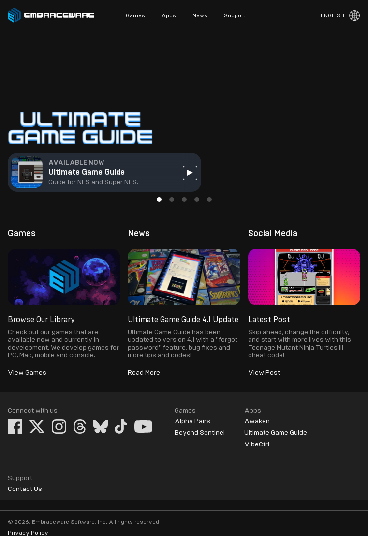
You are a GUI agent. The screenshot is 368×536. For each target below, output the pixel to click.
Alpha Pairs (192, 421)
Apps (169, 15)
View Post (264, 372)
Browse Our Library (41, 319)
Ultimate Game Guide (275, 432)
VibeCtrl (256, 444)
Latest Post (269, 319)
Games (135, 15)
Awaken (257, 421)
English (332, 15)
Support (234, 15)
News (199, 15)
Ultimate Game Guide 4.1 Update (183, 319)
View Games (27, 372)
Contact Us (25, 489)
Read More (144, 372)
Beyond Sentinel (200, 432)
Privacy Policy (28, 533)
